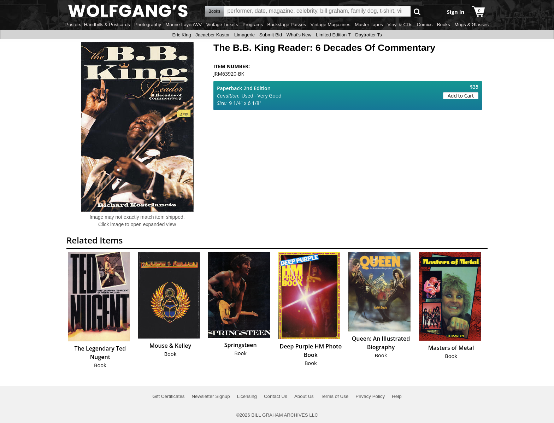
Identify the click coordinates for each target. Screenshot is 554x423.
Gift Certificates (168, 396)
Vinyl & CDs (399, 24)
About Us (304, 396)
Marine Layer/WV (183, 24)
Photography (147, 24)
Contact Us (275, 396)
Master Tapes (369, 24)
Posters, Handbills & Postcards (97, 24)
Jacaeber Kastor (212, 34)
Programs (252, 24)
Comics (424, 24)
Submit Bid (270, 34)
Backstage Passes (286, 24)
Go (417, 11)
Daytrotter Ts (368, 34)
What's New (299, 34)
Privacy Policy (370, 396)
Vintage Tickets (222, 24)
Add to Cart (461, 95)
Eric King (181, 34)
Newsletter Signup (210, 396)
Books (443, 24)
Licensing (247, 396)
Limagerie (244, 34)
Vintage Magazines (330, 24)
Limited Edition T (333, 34)
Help (396, 396)
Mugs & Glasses (471, 24)
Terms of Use (335, 396)
